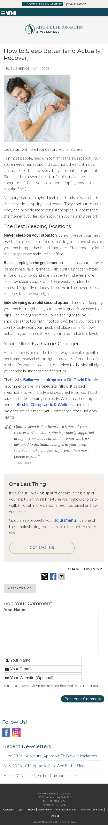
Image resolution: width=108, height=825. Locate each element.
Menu (8, 12)
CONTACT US (42, 548)
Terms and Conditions (91, 809)
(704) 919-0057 (76, 4)
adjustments (65, 520)
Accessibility (45, 809)
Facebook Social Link (6, 732)
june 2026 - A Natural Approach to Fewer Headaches (50, 755)
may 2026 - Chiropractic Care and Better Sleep (45, 765)
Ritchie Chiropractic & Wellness (45, 404)
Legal (20, 809)
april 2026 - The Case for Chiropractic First (42, 775)
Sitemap (55, 815)
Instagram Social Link (16, 732)
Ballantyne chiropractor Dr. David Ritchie (60, 379)
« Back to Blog (20, 588)
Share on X (45, 576)
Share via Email (62, 576)
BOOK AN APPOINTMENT (42, 4)
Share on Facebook (53, 576)
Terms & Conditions (65, 809)
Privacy (31, 809)
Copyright (8, 809)
